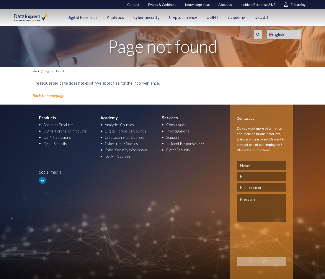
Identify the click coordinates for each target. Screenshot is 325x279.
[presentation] (254, 239)
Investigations (178, 130)
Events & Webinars (162, 4)
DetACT (262, 17)
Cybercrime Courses (123, 142)
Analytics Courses (120, 124)
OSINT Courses (118, 154)
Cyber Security (146, 17)
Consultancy (177, 124)
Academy (236, 17)
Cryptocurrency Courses (126, 136)
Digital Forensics (82, 17)
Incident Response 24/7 (257, 4)
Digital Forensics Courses (127, 130)
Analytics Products (60, 124)
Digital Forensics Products (66, 130)
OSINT (213, 17)
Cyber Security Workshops (128, 148)
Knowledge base (197, 4)
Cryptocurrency (183, 17)
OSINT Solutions (58, 136)
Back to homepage (48, 95)
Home (36, 71)
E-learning (295, 4)
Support (173, 136)
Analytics (115, 17)
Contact (133, 4)
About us (225, 4)
